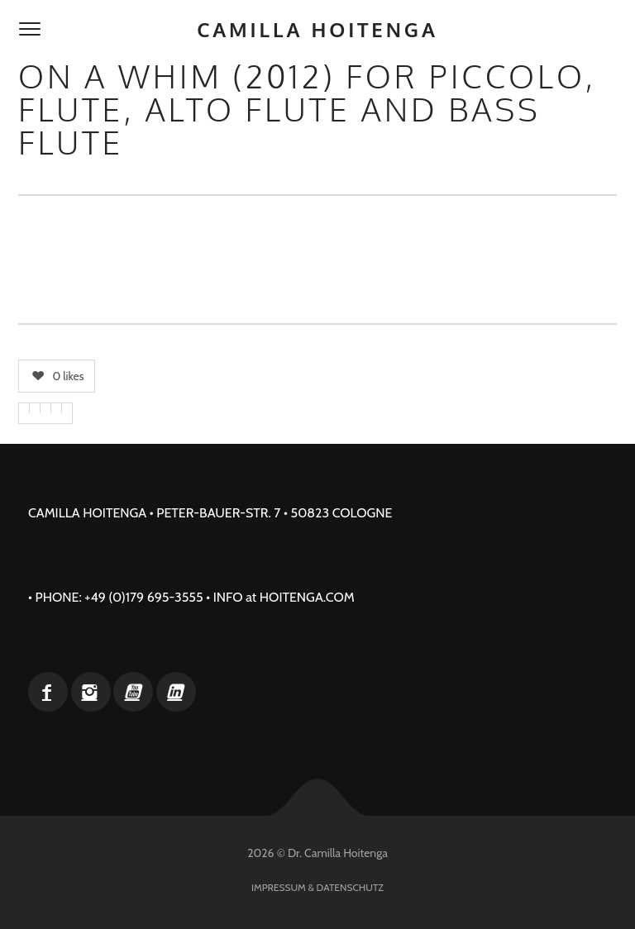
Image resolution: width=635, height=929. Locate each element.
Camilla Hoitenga (317, 29)
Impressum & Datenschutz (317, 887)
